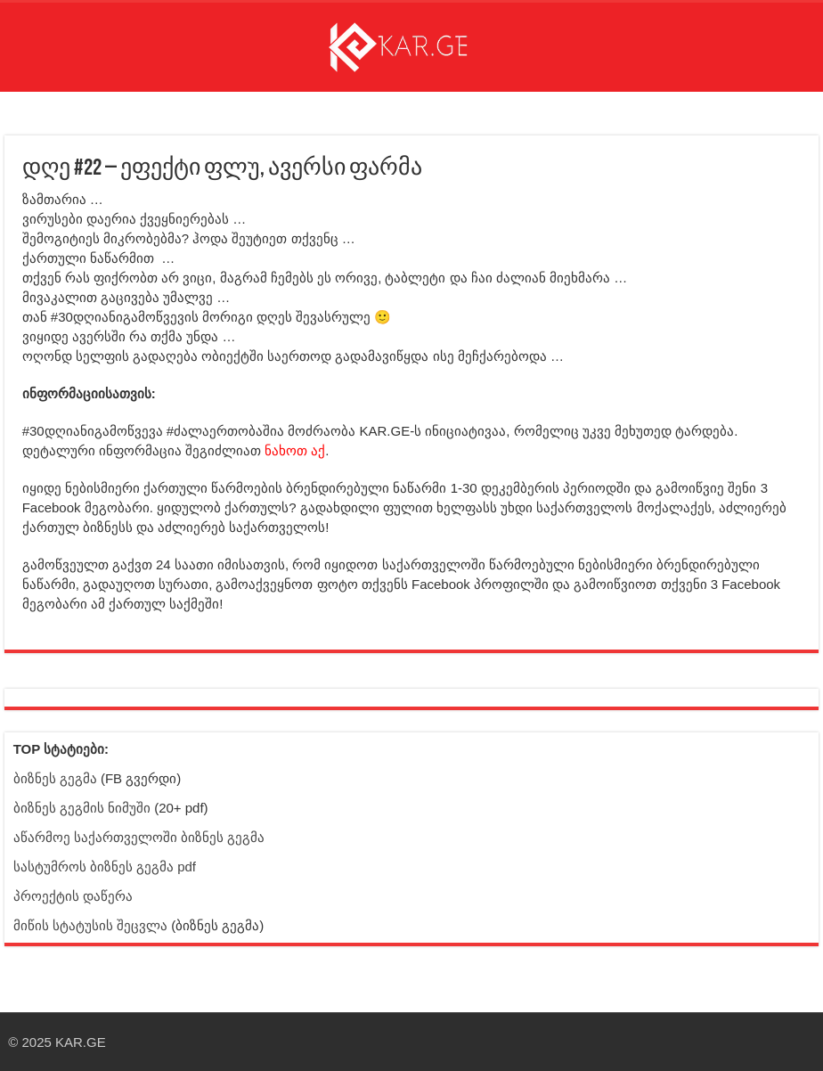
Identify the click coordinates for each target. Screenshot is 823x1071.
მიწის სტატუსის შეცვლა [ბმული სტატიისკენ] (90, 925)
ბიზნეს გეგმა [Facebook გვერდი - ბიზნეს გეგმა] (55, 778)
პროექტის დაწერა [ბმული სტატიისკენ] (73, 895)
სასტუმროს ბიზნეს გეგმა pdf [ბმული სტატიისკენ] (104, 866)
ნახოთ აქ (295, 450)
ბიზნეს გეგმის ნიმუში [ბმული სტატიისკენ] (82, 807)
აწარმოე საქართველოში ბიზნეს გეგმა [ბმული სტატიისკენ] (139, 837)
